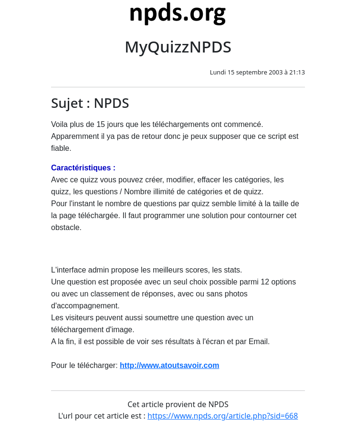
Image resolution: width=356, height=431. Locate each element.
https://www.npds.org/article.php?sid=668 (222, 415)
